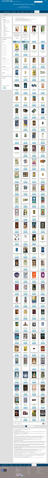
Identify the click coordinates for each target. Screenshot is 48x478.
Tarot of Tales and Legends (34, 153)
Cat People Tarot (25, 229)
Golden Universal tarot (25, 178)
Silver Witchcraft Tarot (42, 114)
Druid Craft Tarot (34, 417)
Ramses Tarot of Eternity (16, 102)
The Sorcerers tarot (43, 76)
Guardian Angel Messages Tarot (34, 166)
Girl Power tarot (25, 291)
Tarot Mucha (25, 315)
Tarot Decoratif (42, 417)
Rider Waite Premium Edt (16, 32)
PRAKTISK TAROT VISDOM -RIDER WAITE (42, 139)
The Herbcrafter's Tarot (16, 352)
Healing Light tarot (43, 303)
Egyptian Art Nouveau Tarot (43, 153)
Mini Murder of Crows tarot (34, 33)
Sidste (32, 426)
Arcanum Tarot (17, 315)
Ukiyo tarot (34, 291)
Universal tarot (25, 352)
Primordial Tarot (16, 340)
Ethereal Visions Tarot (25, 266)
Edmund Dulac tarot (17, 139)
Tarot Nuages (43, 266)
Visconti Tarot (34, 178)
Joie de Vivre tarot (34, 191)
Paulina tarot (17, 191)
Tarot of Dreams (25, 378)
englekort (28, 431)
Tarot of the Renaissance (42, 89)
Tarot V (43, 340)
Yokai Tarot (34, 391)
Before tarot (25, 102)
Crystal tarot (17, 114)
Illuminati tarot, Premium (16, 404)
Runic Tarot (34, 340)
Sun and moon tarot (34, 203)
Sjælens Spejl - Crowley (25, 417)
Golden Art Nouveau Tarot (43, 179)
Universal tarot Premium (16, 253)
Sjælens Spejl (37, 457)
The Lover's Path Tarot (43, 352)
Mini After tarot (42, 32)
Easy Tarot (42, 165)
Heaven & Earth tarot (25, 340)
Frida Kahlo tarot (34, 139)
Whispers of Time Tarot (25, 391)
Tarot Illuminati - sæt (34, 253)
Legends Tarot (34, 114)
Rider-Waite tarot (25, 32)
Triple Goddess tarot (25, 89)
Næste (30, 426)
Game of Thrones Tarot (34, 352)
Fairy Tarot (25, 303)
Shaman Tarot (34, 89)
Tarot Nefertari (34, 266)
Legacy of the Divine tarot (34, 404)
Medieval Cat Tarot (17, 229)
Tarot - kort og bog (17, 152)
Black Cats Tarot (16, 76)
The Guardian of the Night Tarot (25, 153)
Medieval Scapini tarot (16, 266)
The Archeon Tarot (34, 241)
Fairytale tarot (42, 291)
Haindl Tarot (43, 203)
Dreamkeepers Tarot (17, 378)
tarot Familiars (25, 114)
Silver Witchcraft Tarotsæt (42, 254)
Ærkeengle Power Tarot (6, 85)
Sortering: (15, 423)
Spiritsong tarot (16, 203)
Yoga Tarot (16, 391)
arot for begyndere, (33, 457)
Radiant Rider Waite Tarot (17, 51)
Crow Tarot (34, 229)
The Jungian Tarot (42, 229)
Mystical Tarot (34, 102)
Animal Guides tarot (25, 191)
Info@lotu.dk (17, 468)
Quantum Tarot (43, 315)
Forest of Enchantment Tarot (42, 379)
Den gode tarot (34, 303)
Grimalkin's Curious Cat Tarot (25, 254)
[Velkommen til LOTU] (11, 0)
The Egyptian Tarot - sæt (25, 203)
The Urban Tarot (25, 241)
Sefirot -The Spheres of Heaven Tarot (25, 166)
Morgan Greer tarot (43, 191)
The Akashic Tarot (16, 178)
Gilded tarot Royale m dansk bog (17, 417)
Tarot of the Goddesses (16, 291)
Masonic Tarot (34, 315)
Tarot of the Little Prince (25, 77)
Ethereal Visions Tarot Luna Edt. (42, 365)
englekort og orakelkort (21, 433)
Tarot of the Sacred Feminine (34, 77)
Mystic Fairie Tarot (17, 165)
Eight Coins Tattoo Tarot (34, 378)
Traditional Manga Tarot (25, 139)
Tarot (40, 457)
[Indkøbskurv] (45, 1)
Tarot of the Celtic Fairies (17, 90)
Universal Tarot (42, 102)
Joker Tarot (42, 391)
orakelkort (31, 431)
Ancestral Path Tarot (17, 241)
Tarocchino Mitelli (43, 241)
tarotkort (25, 431)
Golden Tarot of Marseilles (34, 216)
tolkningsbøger (29, 438)
